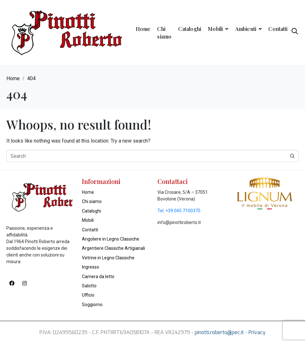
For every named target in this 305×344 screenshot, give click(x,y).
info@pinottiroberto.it (179, 222)
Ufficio (88, 295)
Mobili (218, 28)
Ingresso (90, 267)
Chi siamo (164, 32)
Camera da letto (98, 276)
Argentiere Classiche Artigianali (113, 248)
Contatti (277, 28)
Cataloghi (189, 28)
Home (143, 28)
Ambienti (248, 28)
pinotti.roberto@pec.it (219, 332)
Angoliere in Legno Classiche (110, 239)
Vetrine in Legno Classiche (108, 257)
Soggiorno (92, 304)
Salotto (89, 285)
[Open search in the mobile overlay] (295, 33)
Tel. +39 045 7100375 (178, 210)
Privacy (257, 332)
